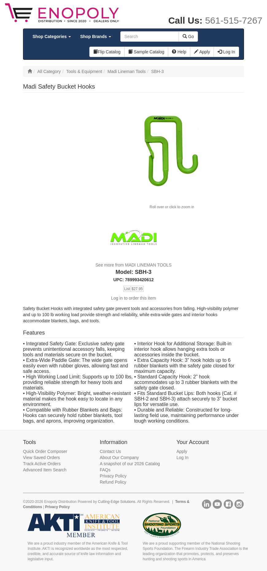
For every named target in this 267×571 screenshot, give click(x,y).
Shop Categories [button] (52, 36)
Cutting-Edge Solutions (116, 502)
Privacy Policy (113, 475)
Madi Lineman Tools (126, 71)
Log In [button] (226, 51)
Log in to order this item (133, 298)
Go (188, 36)
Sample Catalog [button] (146, 51)
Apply (181, 451)
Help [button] (179, 51)
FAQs (105, 469)
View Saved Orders (41, 457)
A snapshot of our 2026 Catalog (130, 463)
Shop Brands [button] (95, 36)
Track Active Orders (41, 463)
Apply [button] (202, 51)
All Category (49, 71)
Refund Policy (113, 482)
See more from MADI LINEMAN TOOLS (133, 265)
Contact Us (110, 451)
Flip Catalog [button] (107, 51)
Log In (182, 457)
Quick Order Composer (45, 451)
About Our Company (119, 457)
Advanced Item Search (45, 469)
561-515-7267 (233, 20)
